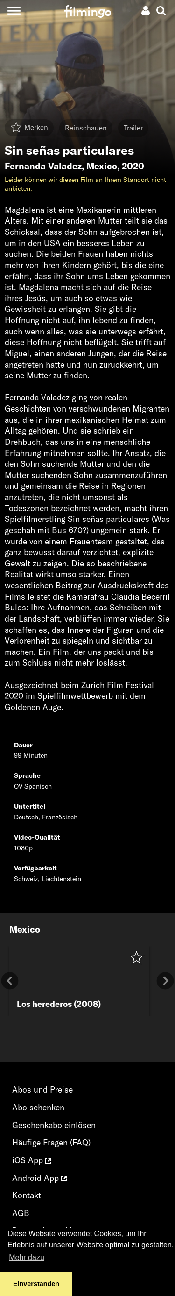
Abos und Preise (42, 1089)
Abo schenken (38, 1107)
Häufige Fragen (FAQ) (51, 1142)
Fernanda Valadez (43, 166)
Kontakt (26, 1195)
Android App (39, 1178)
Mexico (101, 166)
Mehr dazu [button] (26, 1257)
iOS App (31, 1160)
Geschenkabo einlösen (54, 1125)
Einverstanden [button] (36, 1284)
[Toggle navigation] (14, 10)
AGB (20, 1213)
